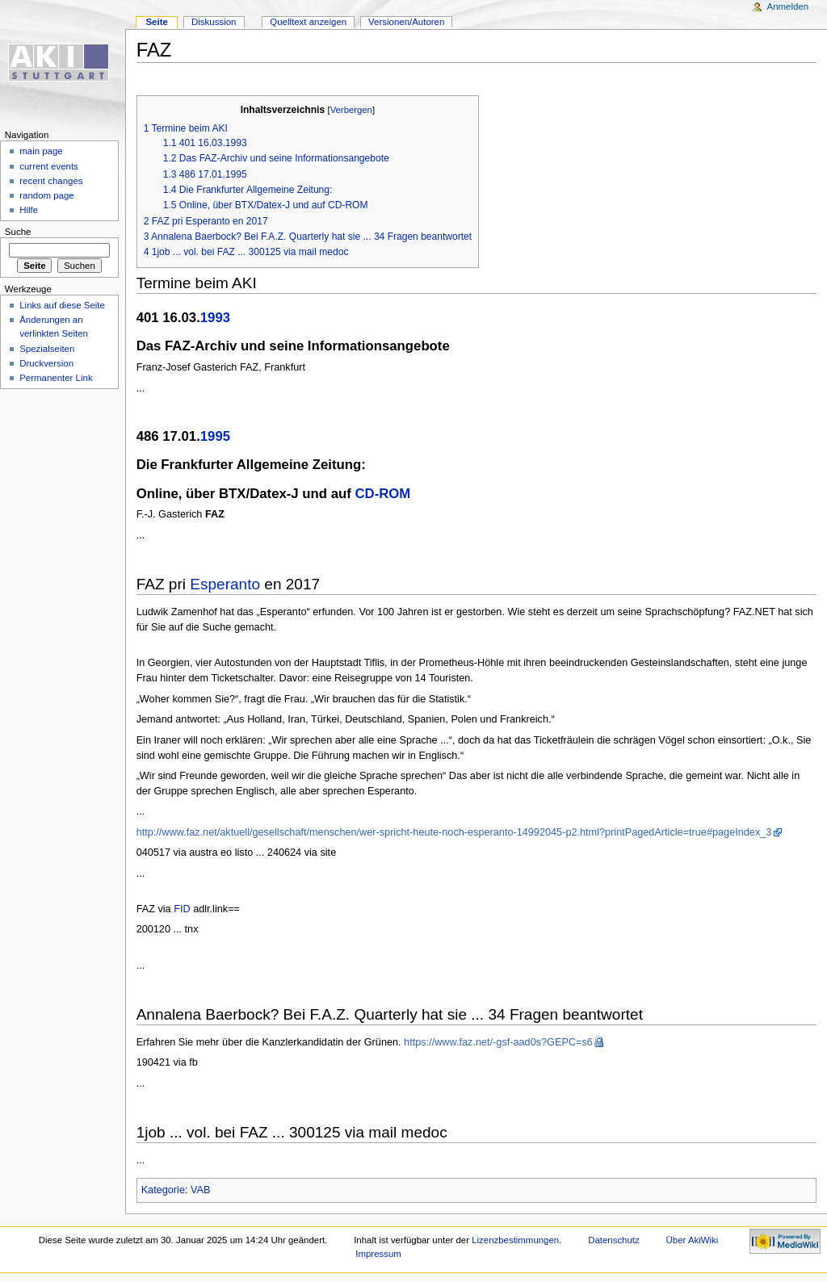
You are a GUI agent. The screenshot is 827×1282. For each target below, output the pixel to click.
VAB (200, 1190)
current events (48, 166)
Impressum (378, 1254)
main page (41, 151)
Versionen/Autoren (406, 22)
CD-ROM (382, 493)
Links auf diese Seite (62, 305)
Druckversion (46, 363)
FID (182, 909)
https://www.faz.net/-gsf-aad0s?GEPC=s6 (498, 1042)
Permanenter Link (55, 378)
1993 (215, 317)
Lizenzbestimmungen (515, 1240)
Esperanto (225, 584)
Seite (156, 22)
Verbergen (351, 110)
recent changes (50, 181)
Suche (18, 232)
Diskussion (213, 22)
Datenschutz (614, 1240)
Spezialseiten (46, 349)
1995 (215, 436)
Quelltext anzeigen (308, 22)
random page (46, 195)
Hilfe (28, 210)
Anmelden (788, 6)
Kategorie (163, 1190)
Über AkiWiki (692, 1240)
